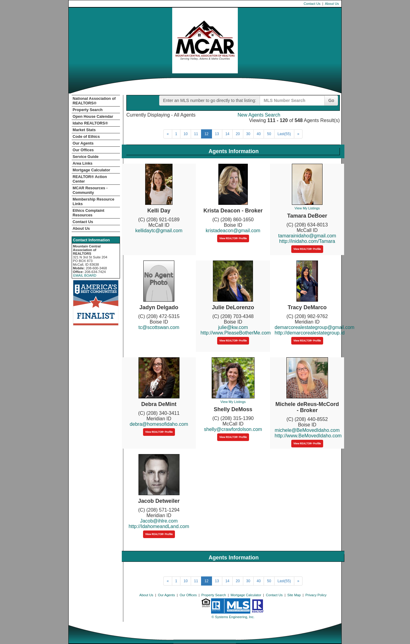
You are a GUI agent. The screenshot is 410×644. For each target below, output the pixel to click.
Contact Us (312, 3)
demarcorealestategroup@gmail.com (314, 327)
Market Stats (84, 130)
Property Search (88, 109)
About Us (332, 3)
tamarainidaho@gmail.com (307, 235)
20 (238, 134)
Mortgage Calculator (91, 170)
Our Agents (83, 143)
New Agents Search (258, 114)
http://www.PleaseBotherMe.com (235, 332)
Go (331, 100)
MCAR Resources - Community (90, 190)
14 (227, 134)
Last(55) (284, 134)
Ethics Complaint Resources (88, 212)
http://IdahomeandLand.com (158, 526)
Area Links (82, 163)
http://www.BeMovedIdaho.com (308, 435)
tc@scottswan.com (158, 327)
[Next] (167, 133)
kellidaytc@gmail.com (159, 230)
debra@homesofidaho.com (159, 424)
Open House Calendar (93, 116)
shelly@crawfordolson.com (233, 429)
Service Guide (85, 156)
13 (217, 134)
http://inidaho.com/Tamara (307, 241)
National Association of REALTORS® (94, 100)
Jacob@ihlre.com (159, 520)
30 (248, 134)
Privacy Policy (316, 595)
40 (259, 134)
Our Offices (83, 150)
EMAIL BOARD (84, 275)
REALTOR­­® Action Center (90, 179)
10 (185, 134)
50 (269, 134)
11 (196, 134)
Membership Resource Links (93, 201)
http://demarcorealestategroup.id (309, 332)
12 (206, 134)
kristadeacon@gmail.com (233, 230)
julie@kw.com (233, 327)
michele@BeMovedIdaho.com (307, 430)
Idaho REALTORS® (90, 123)
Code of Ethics (86, 136)
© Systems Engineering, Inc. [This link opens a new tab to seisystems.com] (233, 617)
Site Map (294, 595)
